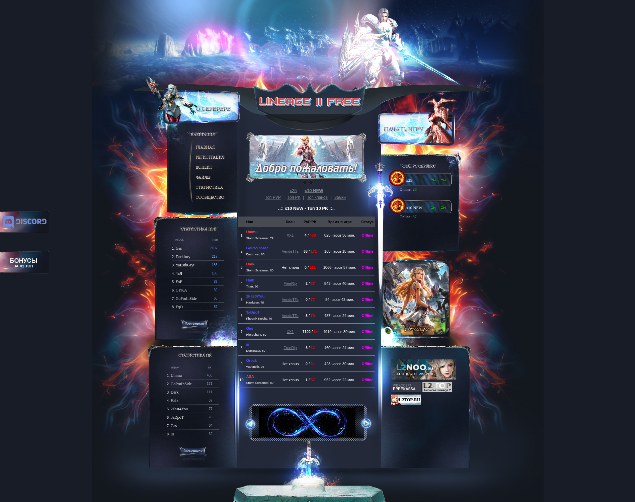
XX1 (290, 235)
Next (363, 423)
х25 (293, 190)
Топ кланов (317, 197)
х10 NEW (314, 190)
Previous (253, 424)
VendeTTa (290, 251)
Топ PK (294, 197)
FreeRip (290, 283)
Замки (340, 197)
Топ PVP (273, 197)
